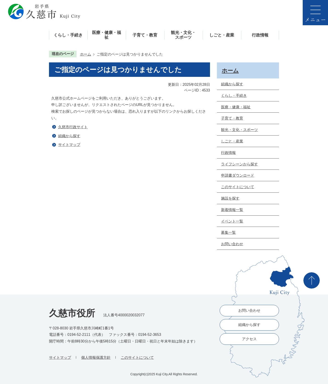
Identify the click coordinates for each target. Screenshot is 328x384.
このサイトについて (137, 357)
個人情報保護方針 (96, 357)
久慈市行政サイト (73, 127)
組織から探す (69, 136)
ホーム (85, 54)
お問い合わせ (249, 310)
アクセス (249, 339)
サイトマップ (69, 145)
